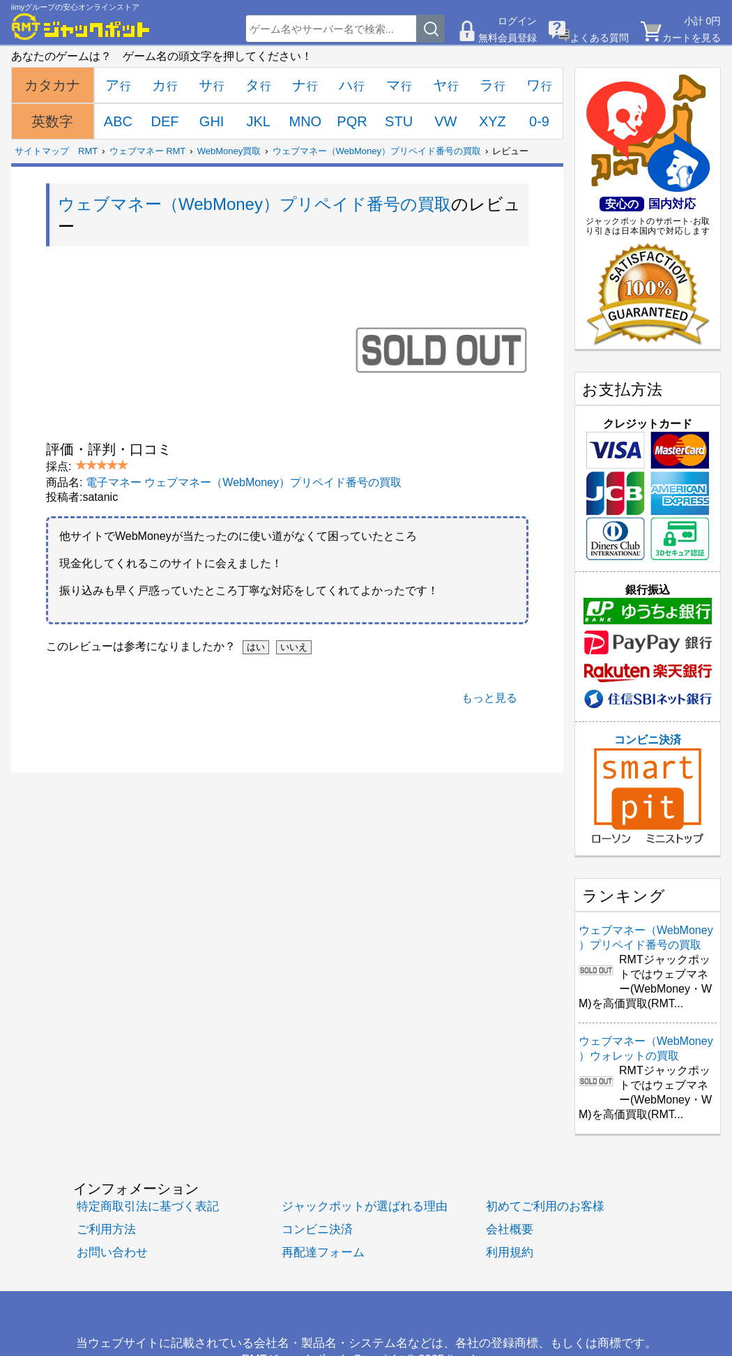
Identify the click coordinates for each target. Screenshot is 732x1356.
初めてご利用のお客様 (545, 1206)
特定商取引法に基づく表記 (148, 1206)
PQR (352, 121)
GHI (211, 121)
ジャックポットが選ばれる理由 (365, 1206)
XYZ (492, 121)
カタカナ (52, 85)
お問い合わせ (112, 1252)
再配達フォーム (323, 1252)
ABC (118, 121)
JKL (258, 121)
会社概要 (509, 1229)
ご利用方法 (106, 1229)
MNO (305, 121)
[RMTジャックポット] (81, 26)
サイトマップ (42, 151)
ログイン (517, 21)
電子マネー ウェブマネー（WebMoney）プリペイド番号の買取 (244, 482)
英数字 (52, 121)
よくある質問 (599, 38)
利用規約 (509, 1252)
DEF (164, 121)
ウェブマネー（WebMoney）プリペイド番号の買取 (377, 151)
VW (445, 121)
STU (399, 121)
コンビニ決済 (648, 789)
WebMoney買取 (229, 151)
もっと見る (489, 698)
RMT (88, 151)
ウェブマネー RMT (147, 151)
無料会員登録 (507, 38)
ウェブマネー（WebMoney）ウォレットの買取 (646, 1048)
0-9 (539, 121)
